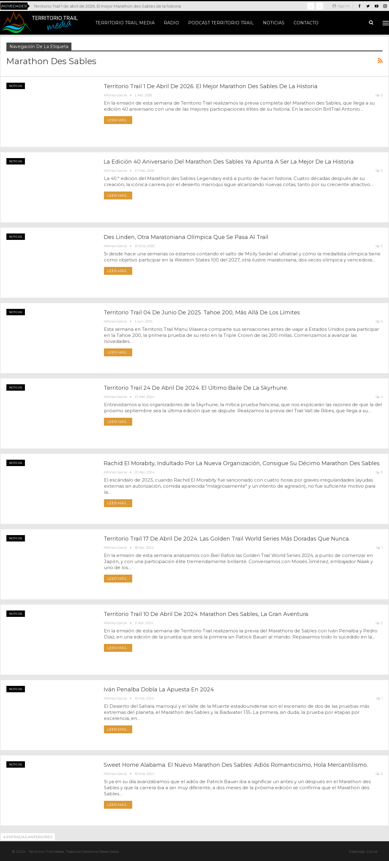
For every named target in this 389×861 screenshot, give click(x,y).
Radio (171, 23)
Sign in (341, 6)
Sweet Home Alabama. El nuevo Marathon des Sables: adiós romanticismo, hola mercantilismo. (236, 765)
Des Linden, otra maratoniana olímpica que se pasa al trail (186, 237)
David (372, 851)
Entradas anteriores (27, 837)
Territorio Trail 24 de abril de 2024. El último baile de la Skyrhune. (196, 388)
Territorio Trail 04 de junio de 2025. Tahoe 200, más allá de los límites (202, 312)
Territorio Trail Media (125, 23)
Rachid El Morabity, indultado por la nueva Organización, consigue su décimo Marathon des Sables (242, 463)
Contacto (306, 23)
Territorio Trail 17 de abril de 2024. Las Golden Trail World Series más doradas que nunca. (227, 538)
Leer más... (118, 120)
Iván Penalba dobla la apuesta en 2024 (159, 689)
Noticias (273, 23)
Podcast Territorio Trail (221, 23)
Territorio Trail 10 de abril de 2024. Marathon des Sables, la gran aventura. (206, 614)
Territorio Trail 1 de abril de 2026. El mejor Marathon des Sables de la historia (107, 6)
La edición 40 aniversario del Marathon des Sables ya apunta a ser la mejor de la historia (229, 161)
